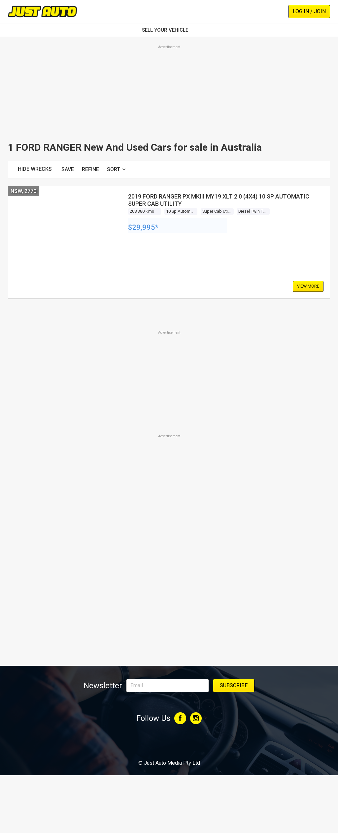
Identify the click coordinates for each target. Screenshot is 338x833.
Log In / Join (309, 11)
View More (308, 286)
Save (67, 169)
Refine (90, 169)
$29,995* (143, 227)
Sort (116, 169)
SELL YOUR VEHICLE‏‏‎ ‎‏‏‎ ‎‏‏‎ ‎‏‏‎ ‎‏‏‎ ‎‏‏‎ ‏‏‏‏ (169, 30)
